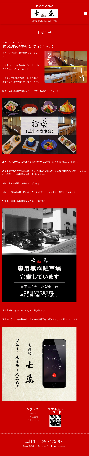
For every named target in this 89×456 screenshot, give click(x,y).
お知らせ (44, 33)
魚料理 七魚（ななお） (44, 441)
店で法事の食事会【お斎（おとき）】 (29, 46)
